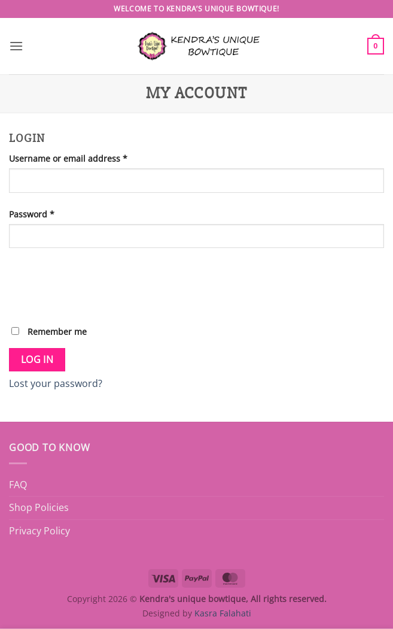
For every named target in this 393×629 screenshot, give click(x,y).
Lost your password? (55, 383)
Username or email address (86, 158)
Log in (37, 359)
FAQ (18, 484)
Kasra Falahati (222, 613)
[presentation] (100, 285)
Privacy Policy (39, 530)
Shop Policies (39, 507)
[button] (16, 46)
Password (50, 213)
